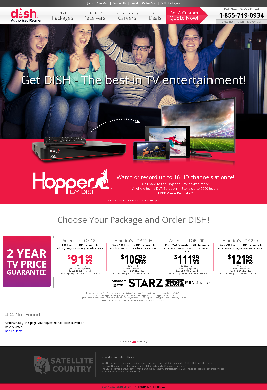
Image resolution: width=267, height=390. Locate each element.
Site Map (102, 3)
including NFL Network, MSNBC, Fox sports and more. (186, 250)
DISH (62, 16)
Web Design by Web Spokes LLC (150, 386)
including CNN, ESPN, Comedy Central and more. (80, 248)
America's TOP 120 (80, 240)
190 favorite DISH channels (80, 245)
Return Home (13, 331)
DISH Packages (170, 3)
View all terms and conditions (118, 357)
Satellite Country (127, 16)
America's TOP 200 (187, 240)
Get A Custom (184, 15)
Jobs (90, 3)
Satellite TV (94, 16)
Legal (134, 3)
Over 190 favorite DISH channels (133, 245)
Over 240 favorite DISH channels (187, 245)
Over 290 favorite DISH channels (240, 245)
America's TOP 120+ (133, 240)
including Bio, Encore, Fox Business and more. (240, 248)
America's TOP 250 (240, 240)
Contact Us (120, 3)
